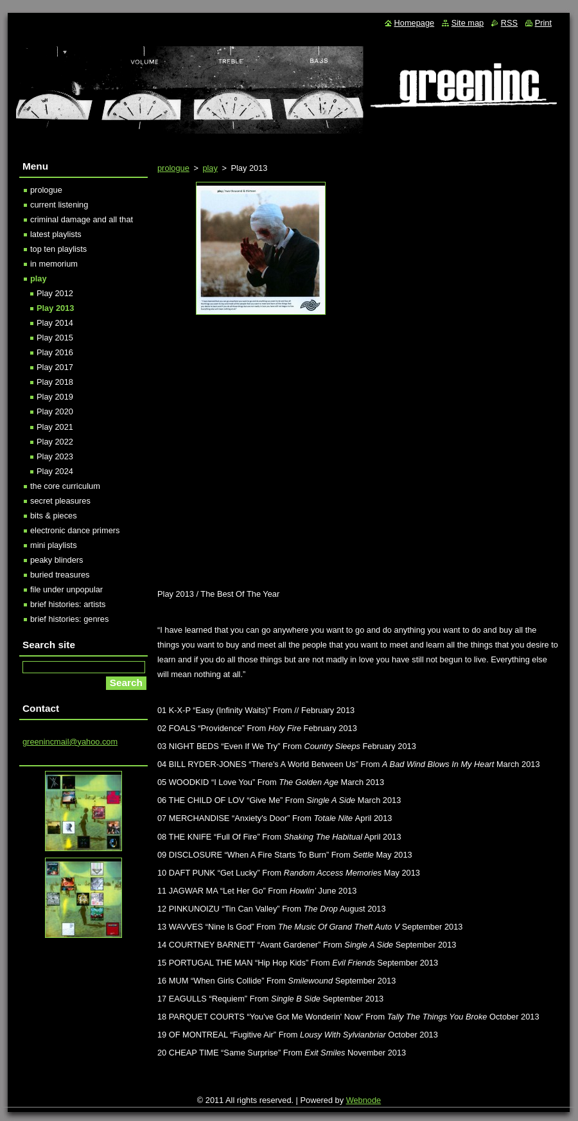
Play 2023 (55, 456)
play (209, 168)
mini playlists (53, 545)
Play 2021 (55, 427)
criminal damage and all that (81, 219)
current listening (59, 204)
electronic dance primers (74, 530)
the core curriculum (65, 486)
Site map (467, 23)
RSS (509, 23)
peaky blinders (56, 560)
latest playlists (56, 234)
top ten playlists (58, 249)
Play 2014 (55, 323)
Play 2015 (55, 337)
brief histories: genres (69, 619)
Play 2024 (55, 471)
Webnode (363, 1100)
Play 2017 (55, 367)
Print (543, 23)
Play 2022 (55, 441)
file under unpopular (66, 589)
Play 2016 (55, 352)
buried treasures (59, 574)
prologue (173, 168)
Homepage (414, 23)
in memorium (54, 264)
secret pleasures (60, 501)
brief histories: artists (67, 604)
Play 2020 (55, 411)
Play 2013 (55, 308)
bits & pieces (53, 515)
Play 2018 (55, 382)
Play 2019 (55, 397)
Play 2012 (55, 293)
